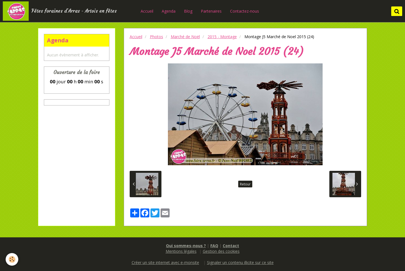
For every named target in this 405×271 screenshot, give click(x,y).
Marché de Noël (185, 36)
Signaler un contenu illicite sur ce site (240, 262)
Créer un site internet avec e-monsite (165, 262)
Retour (245, 184)
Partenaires (211, 11)
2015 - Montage (222, 36)
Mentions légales (181, 251)
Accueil (147, 11)
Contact (231, 245)
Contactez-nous (244, 11)
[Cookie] (12, 259)
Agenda (169, 11)
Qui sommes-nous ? (186, 245)
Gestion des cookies (221, 251)
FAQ (214, 245)
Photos (156, 36)
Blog (188, 11)
